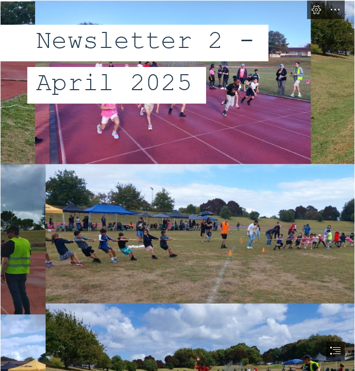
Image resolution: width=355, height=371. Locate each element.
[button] (316, 10)
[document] (177, 185)
